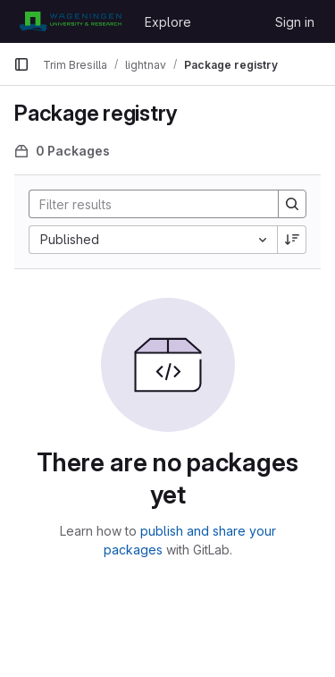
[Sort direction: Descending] (292, 239)
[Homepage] (70, 21)
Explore (168, 22)
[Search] (146, 204)
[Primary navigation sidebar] (21, 64)
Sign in (294, 22)
